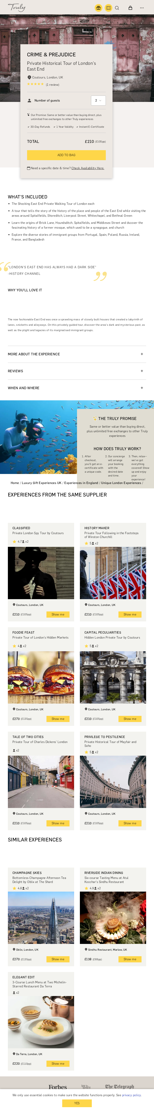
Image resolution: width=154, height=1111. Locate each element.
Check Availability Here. (87, 168)
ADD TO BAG (66, 155)
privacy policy (131, 1095)
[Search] (118, 8)
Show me (58, 614)
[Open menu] (142, 8)
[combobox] (98, 101)
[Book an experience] (108, 8)
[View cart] (130, 8)
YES (76, 1103)
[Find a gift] (98, 8)
